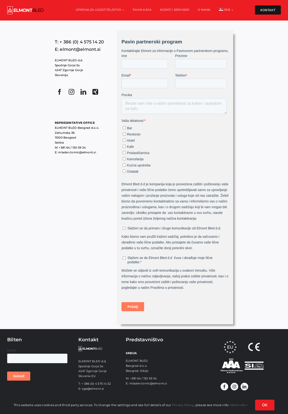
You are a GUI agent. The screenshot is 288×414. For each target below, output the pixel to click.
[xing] (95, 92)
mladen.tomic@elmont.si (148, 383)
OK (265, 405)
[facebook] (59, 92)
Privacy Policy (183, 405)
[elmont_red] (25, 8)
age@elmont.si (93, 388)
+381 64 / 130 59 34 (143, 378)
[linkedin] (83, 92)
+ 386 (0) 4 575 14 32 (96, 383)
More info (239, 405)
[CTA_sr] (232, 360)
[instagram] (71, 92)
